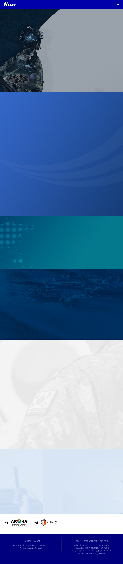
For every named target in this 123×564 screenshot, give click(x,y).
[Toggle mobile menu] (118, 4)
